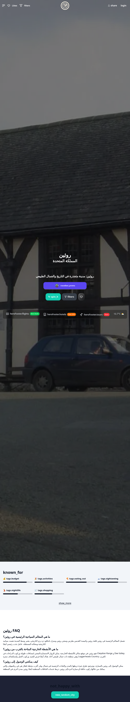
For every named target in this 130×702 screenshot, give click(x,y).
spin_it (53, 294)
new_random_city (65, 694)
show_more (65, 603)
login (123, 5)
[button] (3, 5)
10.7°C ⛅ (10, 317)
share (112, 5)
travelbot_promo (68, 283)
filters (69, 293)
